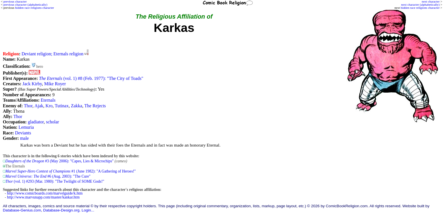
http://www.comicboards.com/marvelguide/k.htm (45, 193)
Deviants (23, 132)
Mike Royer (55, 83)
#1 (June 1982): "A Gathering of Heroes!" (70, 171)
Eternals (48, 100)
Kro (49, 105)
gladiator (36, 121)
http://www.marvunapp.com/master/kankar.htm (43, 197)
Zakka (76, 105)
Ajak (38, 105)
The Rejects (95, 105)
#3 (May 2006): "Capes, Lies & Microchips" (59, 161)
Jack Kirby (32, 83)
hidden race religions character (420, 7)
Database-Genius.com (22, 210)
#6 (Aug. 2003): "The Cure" (47, 176)
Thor (28, 105)
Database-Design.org (61, 210)
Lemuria (26, 127)
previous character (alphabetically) (25, 4)
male (24, 138)
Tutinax (62, 105)
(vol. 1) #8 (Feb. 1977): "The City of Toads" (91, 78)
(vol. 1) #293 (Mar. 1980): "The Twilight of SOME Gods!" (54, 181)
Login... (88, 210)
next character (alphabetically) (420, 4)
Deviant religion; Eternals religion (52, 53)
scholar (52, 121)
